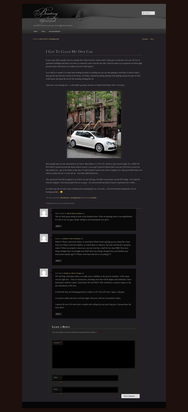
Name (57, 378)
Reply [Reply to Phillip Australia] (58, 226)
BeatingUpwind (76, 198)
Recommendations (55, 31)
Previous (144, 39)
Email (57, 389)
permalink (93, 198)
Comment (58, 342)
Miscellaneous (64, 198)
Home (35, 31)
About (43, 31)
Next (152, 39)
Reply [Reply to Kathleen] (58, 261)
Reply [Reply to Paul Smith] (58, 314)
